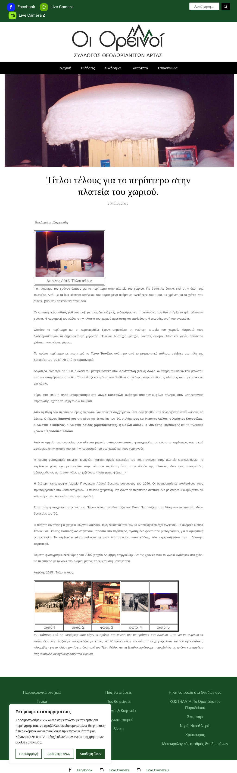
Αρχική (65, 68)
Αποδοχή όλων (90, 754)
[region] (60, 734)
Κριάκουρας (195, 735)
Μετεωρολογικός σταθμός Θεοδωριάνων (195, 744)
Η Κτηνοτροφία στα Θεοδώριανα (195, 692)
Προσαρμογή (28, 754)
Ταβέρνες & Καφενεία (118, 711)
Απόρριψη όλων (58, 754)
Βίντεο (118, 729)
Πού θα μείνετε (118, 701)
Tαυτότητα (139, 68)
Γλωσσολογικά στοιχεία (42, 692)
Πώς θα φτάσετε (118, 692)
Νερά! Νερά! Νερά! (195, 726)
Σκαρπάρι (195, 717)
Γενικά (42, 701)
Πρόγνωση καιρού (118, 720)
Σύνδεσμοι (113, 68)
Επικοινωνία (168, 68)
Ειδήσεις (88, 68)
